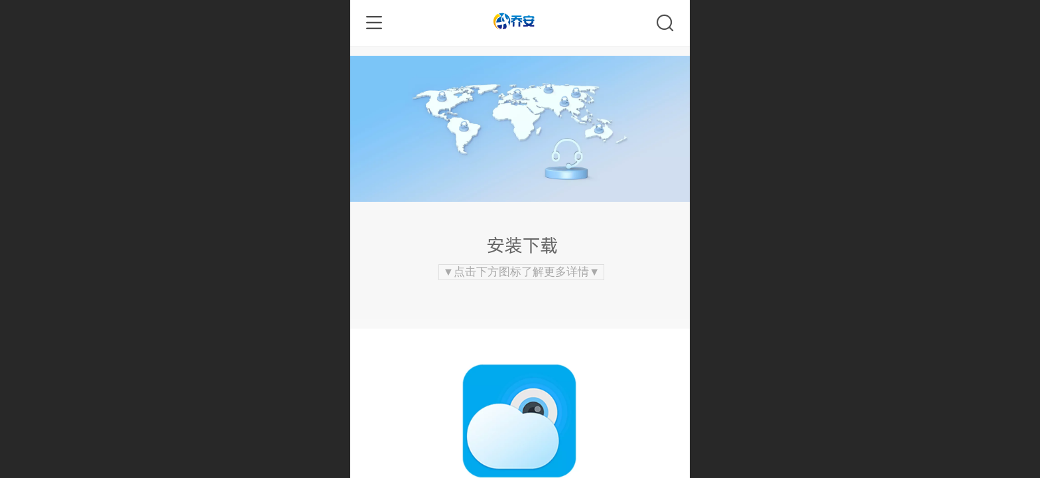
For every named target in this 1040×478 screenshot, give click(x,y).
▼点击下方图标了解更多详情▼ (521, 272)
